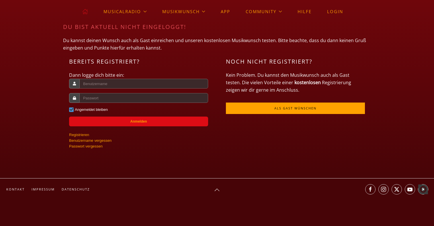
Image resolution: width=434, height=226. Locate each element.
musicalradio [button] (125, 11)
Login (335, 11)
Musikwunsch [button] (184, 11)
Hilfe (305, 11)
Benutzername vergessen (90, 140)
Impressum (43, 189)
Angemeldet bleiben (91, 109)
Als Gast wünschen (295, 108)
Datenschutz (76, 189)
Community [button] (264, 11)
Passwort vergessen (86, 146)
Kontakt (15, 189)
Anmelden (138, 121)
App (225, 11)
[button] (217, 190)
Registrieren (79, 135)
